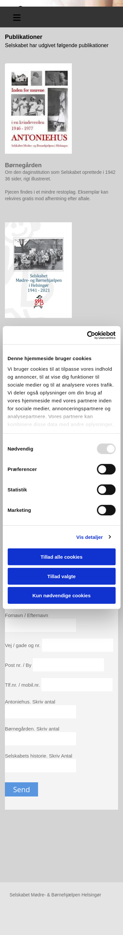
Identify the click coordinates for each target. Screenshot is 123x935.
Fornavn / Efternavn (26, 615)
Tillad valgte (61, 576)
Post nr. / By (19, 665)
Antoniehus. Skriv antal (30, 701)
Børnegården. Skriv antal (32, 729)
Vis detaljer (89, 537)
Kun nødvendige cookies (61, 595)
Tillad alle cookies (61, 557)
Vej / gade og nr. (23, 645)
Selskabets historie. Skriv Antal (38, 756)
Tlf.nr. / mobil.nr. (23, 685)
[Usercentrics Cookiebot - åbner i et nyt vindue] (87, 335)
